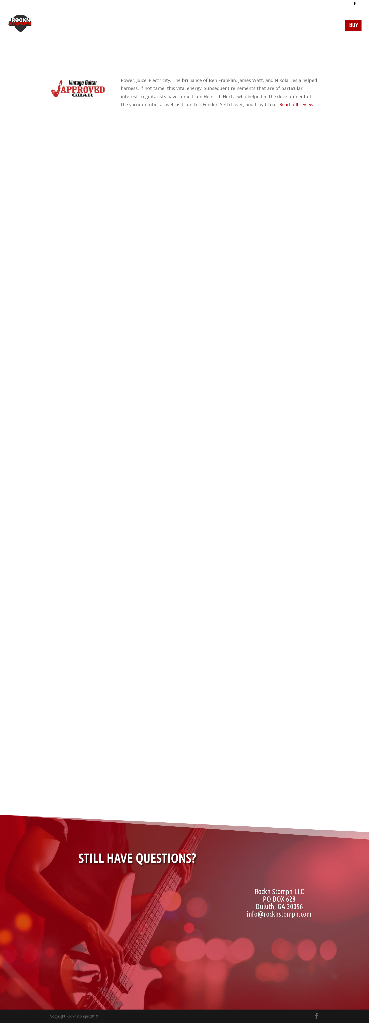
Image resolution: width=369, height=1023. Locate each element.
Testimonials (295, 25)
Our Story (191, 25)
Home (139, 25)
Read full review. (296, 104)
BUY (353, 25)
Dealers (162, 25)
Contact (328, 25)
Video (223, 25)
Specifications (254, 25)
